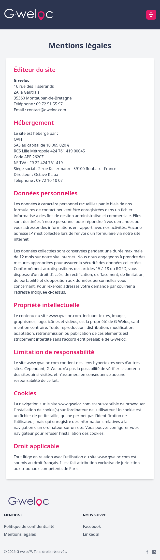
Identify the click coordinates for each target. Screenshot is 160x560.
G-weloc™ (24, 551)
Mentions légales (20, 534)
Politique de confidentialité (29, 526)
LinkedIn (91, 534)
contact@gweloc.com (46, 109)
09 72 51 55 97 (49, 104)
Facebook (92, 526)
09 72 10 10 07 (49, 180)
